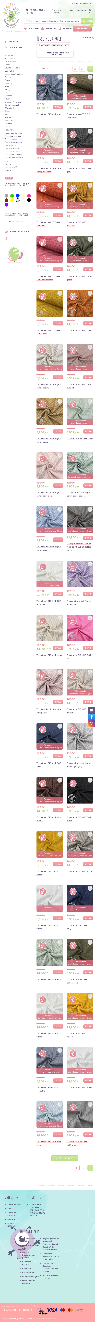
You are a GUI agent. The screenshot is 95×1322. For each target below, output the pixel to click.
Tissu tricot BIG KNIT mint (48, 979)
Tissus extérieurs (12, 148)
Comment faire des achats (30, 1246)
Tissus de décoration (13, 142)
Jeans (7, 86)
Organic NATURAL (13, 102)
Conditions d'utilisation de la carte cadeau (51, 1257)
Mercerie (8, 95)
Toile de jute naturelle (14, 157)
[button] (19, 222)
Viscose (8, 170)
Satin (7, 114)
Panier (82, 28)
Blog (71, 10)
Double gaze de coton (14, 67)
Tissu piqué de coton (13, 133)
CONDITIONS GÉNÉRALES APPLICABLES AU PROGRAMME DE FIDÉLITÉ (37, 1210)
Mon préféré (31, 28)
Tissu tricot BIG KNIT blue (48, 114)
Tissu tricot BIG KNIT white (79, 1087)
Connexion (81, 10)
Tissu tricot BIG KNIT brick (79, 330)
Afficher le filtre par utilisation (56, 54)
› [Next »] (90, 1168)
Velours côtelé (11, 167)
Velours (8, 164)
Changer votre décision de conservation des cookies (50, 1267)
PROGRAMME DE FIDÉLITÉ (35, 11)
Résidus (8, 111)
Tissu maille (10, 130)
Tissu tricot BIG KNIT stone (79, 871)
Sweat (7, 126)
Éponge (8, 77)
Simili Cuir (9, 120)
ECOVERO (9, 71)
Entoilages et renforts (14, 74)
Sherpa (8, 117)
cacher (9, 178)
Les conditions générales (28, 1240)
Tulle (7, 161)
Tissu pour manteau (13, 136)
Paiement (26, 1268)
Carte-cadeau (10, 61)
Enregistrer (66, 28)
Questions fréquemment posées (28, 1255)
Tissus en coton (11, 145)
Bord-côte (9, 55)
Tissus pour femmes (13, 154)
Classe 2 (8, 64)
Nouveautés (13, 41)
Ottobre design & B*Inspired (12, 107)
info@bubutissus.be (81, 3)
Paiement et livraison (56, 11)
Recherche (87, 21)
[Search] (58, 21)
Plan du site (10, 1310)
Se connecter (49, 28)
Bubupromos (10, 58)
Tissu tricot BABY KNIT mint (80, 438)
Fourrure (8, 83)
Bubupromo (13, 47)
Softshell (8, 123)
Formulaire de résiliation (28, 1282)
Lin (6, 92)
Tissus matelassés (13, 151)
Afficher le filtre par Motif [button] (55, 45)
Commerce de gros (30, 1276)
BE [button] (90, 10)
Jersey (7, 89)
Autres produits (65, 1158)
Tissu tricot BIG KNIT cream (49, 655)
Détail (58, 107)
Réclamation (28, 1272)
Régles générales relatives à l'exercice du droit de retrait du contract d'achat (51, 1244)
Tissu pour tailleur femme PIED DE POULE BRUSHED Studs (79, 547)
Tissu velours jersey (13, 139)
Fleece (7, 80)
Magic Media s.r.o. (21, 1319)
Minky (7, 98)
